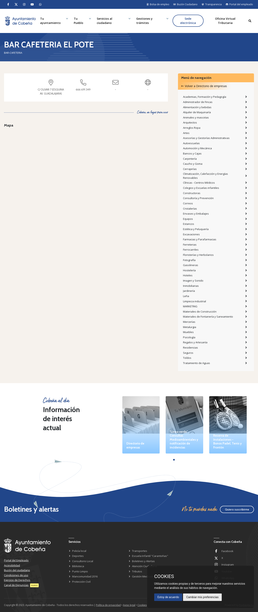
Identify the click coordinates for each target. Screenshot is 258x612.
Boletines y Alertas (143, 561)
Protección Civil (81, 581)
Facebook (227, 551)
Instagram (228, 564)
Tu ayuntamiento (51, 21)
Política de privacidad (108, 605)
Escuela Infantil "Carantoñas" (150, 556)
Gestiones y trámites (144, 21)
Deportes (78, 556)
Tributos (137, 571)
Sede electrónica (188, 21)
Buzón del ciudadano (17, 570)
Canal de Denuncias (16, 585)
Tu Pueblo (79, 21)
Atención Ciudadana (144, 566)
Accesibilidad (12, 565)
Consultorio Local (82, 561)
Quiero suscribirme (237, 509)
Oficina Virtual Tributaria (225, 21)
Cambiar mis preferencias (202, 597)
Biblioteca (78, 566)
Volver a (204, 86)
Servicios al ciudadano (105, 21)
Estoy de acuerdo (168, 597)
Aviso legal (129, 605)
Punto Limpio (80, 571)
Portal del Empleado (16, 560)
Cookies (142, 605)
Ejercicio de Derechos (17, 580)
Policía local (79, 551)
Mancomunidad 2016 (85, 576)
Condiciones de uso (16, 575)
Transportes (139, 551)
